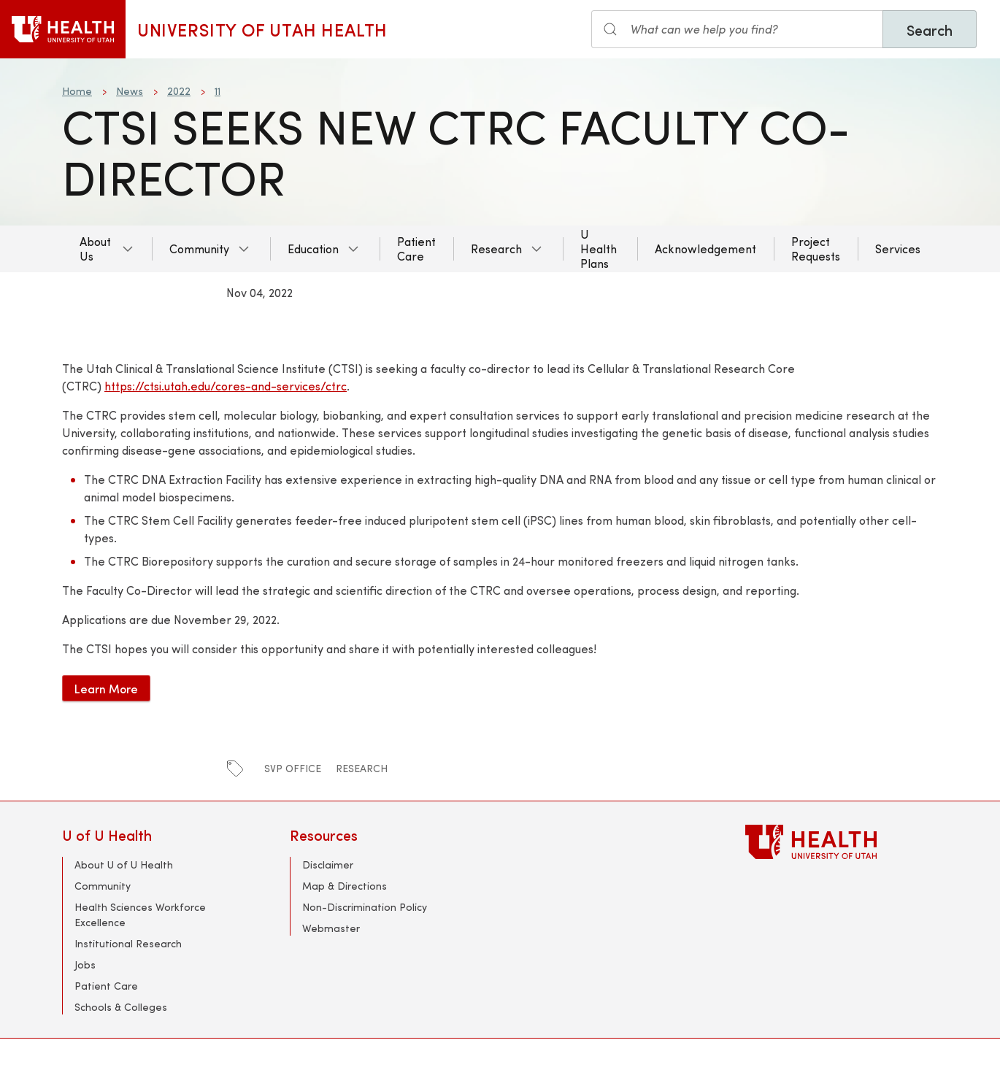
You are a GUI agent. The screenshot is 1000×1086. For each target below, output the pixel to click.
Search (930, 29)
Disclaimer (327, 864)
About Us (95, 248)
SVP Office (292, 768)
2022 (179, 91)
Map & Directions (344, 886)
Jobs (85, 964)
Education (313, 248)
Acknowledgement (705, 248)
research (362, 768)
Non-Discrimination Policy (364, 907)
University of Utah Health (262, 29)
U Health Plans (598, 248)
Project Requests (815, 248)
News (129, 91)
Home (77, 91)
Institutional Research (128, 943)
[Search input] (737, 29)
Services (897, 248)
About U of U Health (123, 864)
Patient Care (416, 248)
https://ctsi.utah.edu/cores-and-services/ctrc (225, 385)
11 (217, 91)
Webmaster (331, 928)
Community (199, 248)
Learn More (106, 688)
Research (496, 248)
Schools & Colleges (120, 1007)
